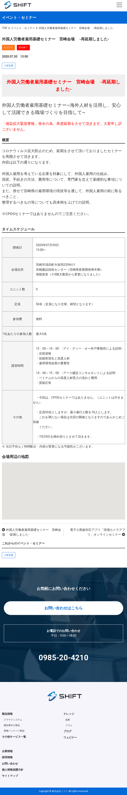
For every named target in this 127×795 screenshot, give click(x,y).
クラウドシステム (13, 719)
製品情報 (7, 713)
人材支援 (8, 65)
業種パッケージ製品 (14, 730)
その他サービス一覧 (14, 736)
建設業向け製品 (12, 725)
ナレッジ (69, 713)
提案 (67, 719)
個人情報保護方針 (12, 769)
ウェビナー (70, 737)
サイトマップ (10, 775)
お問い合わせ (10, 763)
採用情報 (7, 757)
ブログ (68, 731)
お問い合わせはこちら (63, 608)
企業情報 (7, 751)
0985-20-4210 (63, 657)
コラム (68, 725)
